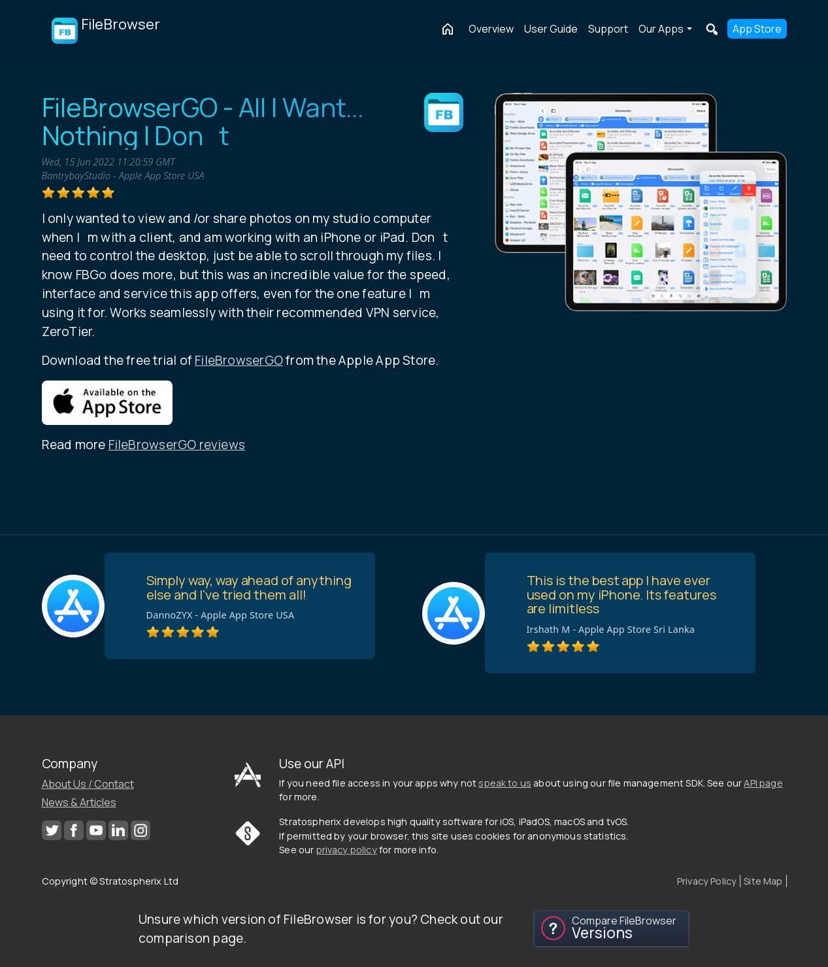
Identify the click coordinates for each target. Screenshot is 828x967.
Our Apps (661, 29)
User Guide (551, 29)
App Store (757, 29)
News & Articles (79, 802)
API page (763, 783)
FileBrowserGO (239, 360)
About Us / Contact (88, 784)
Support (608, 29)
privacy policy (346, 849)
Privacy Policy (707, 881)
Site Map (763, 881)
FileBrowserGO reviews (176, 444)
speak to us (504, 783)
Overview (491, 29)
